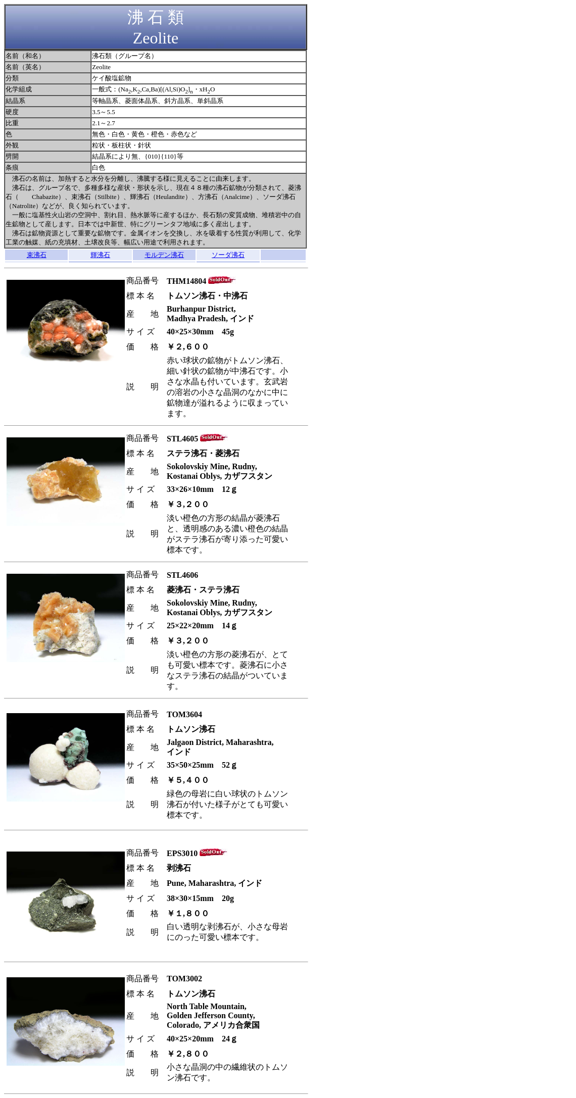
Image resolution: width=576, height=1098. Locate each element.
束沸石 (36, 255)
